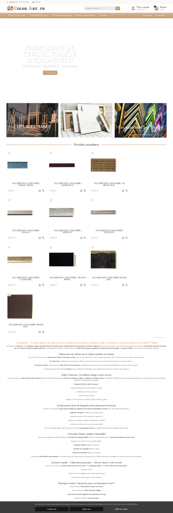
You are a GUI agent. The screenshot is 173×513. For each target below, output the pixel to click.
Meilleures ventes (90, 500)
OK (118, 8)
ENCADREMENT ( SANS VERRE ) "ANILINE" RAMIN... (25, 184)
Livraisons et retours (56, 494)
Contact (36, 2)
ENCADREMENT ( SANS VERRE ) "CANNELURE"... (107, 231)
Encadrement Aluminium (62, 15)
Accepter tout (51, 509)
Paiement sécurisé (55, 500)
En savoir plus (50, 72)
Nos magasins (123, 497)
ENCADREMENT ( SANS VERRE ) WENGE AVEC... (25, 278)
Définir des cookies (121, 509)
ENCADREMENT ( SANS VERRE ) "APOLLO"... (147, 184)
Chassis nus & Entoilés (16, 15)
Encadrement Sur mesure (39, 15)
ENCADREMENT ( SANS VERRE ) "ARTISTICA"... (25, 231)
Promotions (147, 15)
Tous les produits (159, 290)
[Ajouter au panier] (38, 190)
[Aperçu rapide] (42, 190)
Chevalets (102, 15)
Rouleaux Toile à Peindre (85, 15)
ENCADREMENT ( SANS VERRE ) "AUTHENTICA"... (66, 184)
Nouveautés (160, 15)
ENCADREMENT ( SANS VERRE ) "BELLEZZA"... (66, 231)
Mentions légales (124, 494)
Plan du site (123, 500)
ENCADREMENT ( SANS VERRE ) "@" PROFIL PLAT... (106, 184)
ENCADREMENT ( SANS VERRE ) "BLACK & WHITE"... (147, 231)
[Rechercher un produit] (99, 8)
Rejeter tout (86, 509)
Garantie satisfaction (56, 497)
